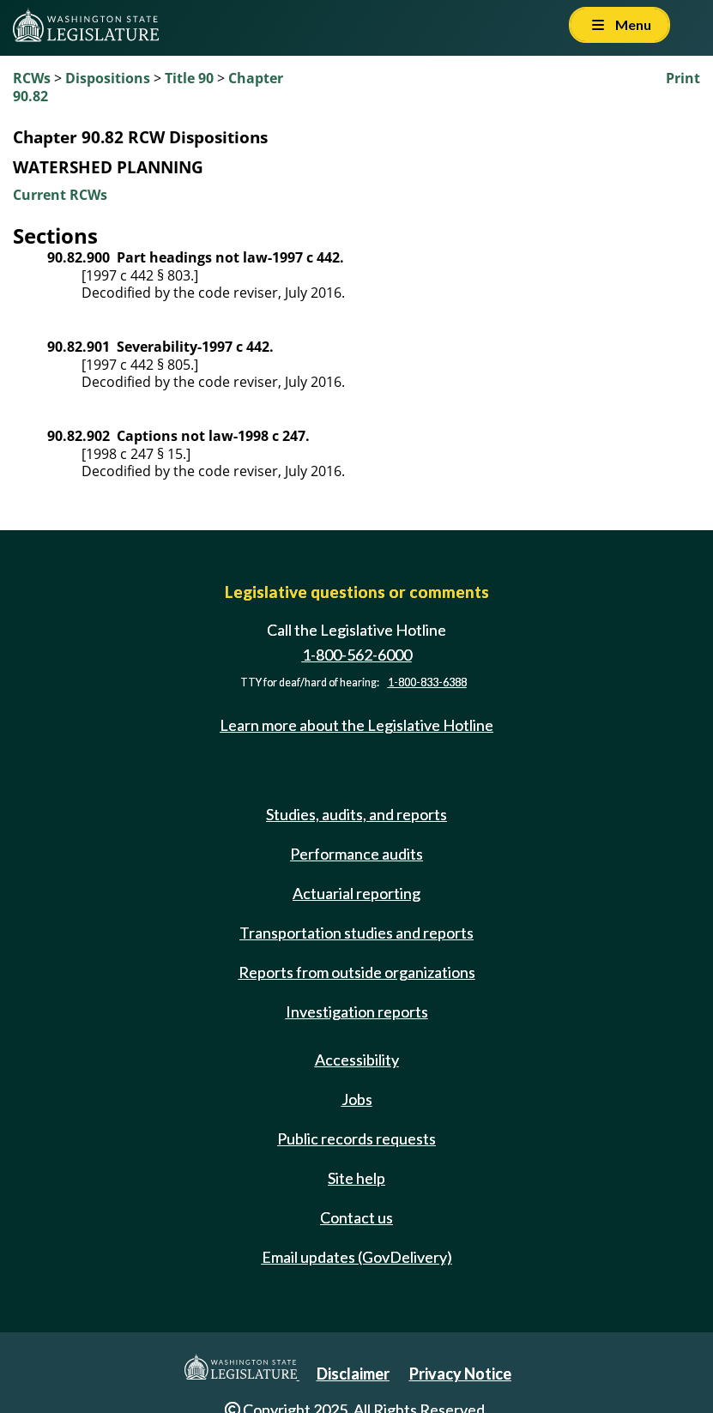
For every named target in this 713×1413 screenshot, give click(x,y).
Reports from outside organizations (357, 972)
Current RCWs (60, 194)
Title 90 (189, 78)
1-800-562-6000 (357, 654)
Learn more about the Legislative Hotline (356, 725)
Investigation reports (357, 1011)
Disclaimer (353, 1373)
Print (683, 78)
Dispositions (107, 78)
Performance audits (356, 853)
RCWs (32, 78)
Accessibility (357, 1059)
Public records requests (356, 1138)
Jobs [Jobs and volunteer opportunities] (356, 1099)
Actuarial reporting (356, 893)
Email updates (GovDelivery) (357, 1256)
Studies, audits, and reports (356, 814)
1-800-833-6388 (427, 682)
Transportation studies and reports (356, 932)
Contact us (356, 1217)
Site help (356, 1177)
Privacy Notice (460, 1373)
